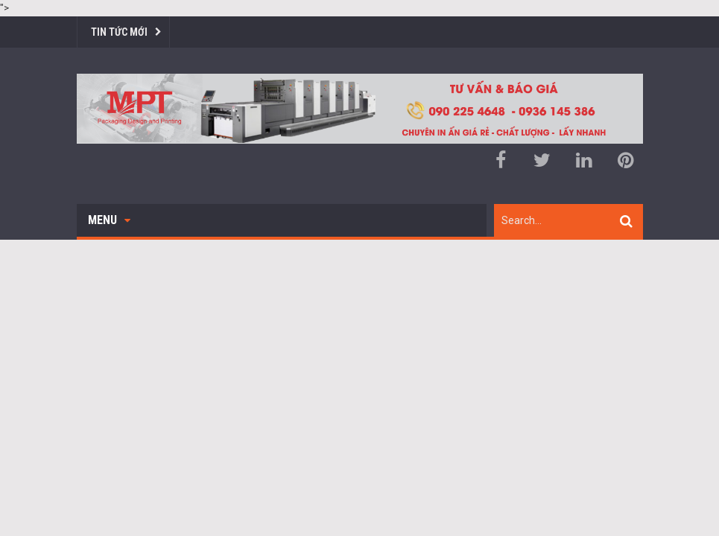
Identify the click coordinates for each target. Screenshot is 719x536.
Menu (109, 220)
